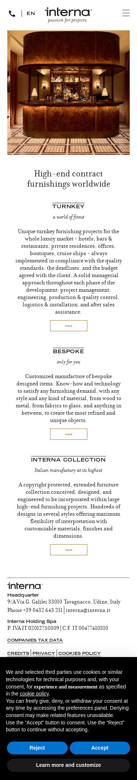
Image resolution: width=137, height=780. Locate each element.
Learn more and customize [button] (68, 765)
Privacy (44, 654)
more (68, 326)
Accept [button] (100, 748)
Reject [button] (37, 748)
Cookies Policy (79, 654)
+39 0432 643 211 (42, 610)
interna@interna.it (88, 610)
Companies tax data (35, 641)
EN (31, 14)
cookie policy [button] (34, 694)
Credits (18, 654)
